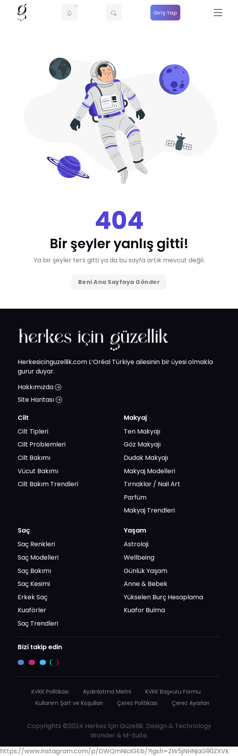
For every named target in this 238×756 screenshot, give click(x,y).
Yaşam (135, 530)
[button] (69, 12)
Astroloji (136, 544)
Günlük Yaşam (145, 570)
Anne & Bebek (145, 583)
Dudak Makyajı (146, 457)
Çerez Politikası (137, 703)
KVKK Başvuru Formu (173, 692)
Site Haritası (40, 399)
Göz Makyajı (142, 444)
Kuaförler (32, 610)
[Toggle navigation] (218, 13)
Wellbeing (139, 557)
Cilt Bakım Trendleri (48, 484)
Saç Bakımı (34, 570)
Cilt (23, 417)
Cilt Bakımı (34, 457)
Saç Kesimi (34, 583)
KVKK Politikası (50, 692)
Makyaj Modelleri (149, 471)
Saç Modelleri (38, 557)
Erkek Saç (33, 597)
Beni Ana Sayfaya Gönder (119, 282)
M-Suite (135, 735)
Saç (24, 530)
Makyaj (135, 417)
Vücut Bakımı (38, 471)
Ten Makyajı (142, 431)
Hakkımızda (39, 387)
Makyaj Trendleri (149, 510)
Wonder (102, 735)
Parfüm (135, 497)
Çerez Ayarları (190, 703)
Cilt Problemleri (42, 444)
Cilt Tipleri (33, 431)
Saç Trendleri (38, 623)
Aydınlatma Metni (107, 692)
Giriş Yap (166, 12)
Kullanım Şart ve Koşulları (69, 703)
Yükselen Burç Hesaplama (163, 597)
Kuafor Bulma (144, 610)
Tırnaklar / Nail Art (152, 484)
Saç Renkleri (36, 544)
